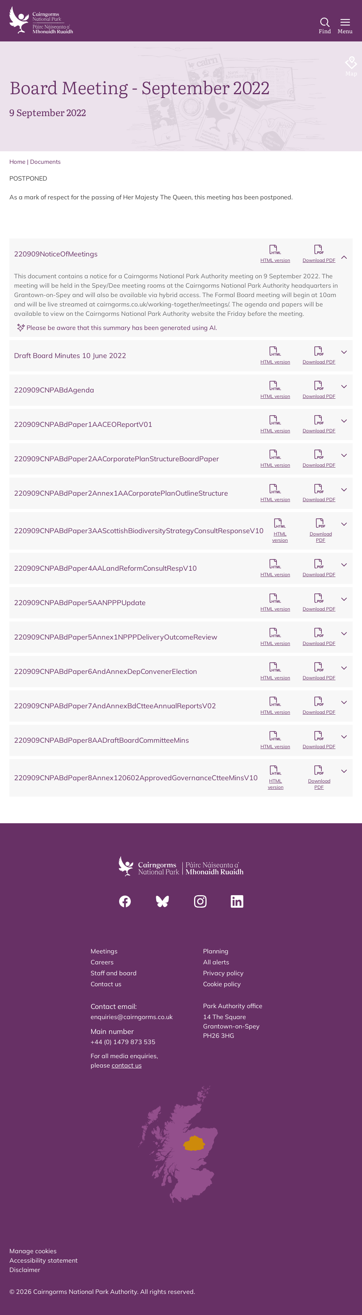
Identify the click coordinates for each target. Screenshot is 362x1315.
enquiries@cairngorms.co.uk (132, 1017)
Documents (45, 161)
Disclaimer (24, 1270)
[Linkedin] (237, 901)
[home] (41, 20)
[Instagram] (200, 901)
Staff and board (114, 973)
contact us (127, 1065)
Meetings (104, 951)
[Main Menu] (345, 26)
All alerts (216, 962)
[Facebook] (125, 901)
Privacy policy (223, 973)
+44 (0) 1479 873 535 (123, 1042)
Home (17, 161)
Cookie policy (222, 984)
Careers (102, 962)
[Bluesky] (162, 901)
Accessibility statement (43, 1260)
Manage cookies (33, 1251)
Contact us (106, 984)
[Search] (325, 26)
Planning (215, 951)
